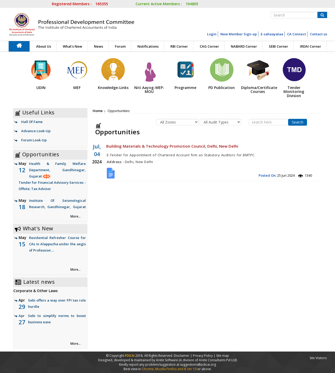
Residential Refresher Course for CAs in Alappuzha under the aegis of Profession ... (57, 244)
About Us (43, 46)
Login (211, 34)
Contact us (318, 34)
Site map (222, 355)
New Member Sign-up (238, 34)
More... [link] (75, 216)
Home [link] (98, 110)
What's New (72, 46)
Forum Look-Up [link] (34, 140)
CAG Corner (209, 46)
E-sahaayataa (272, 34)
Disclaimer (181, 355)
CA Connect (296, 34)
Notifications (148, 46)
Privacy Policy (203, 355)
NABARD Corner (244, 46)
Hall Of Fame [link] (32, 121)
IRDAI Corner (310, 46)
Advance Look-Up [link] (36, 131)
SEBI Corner (278, 46)
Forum (120, 46)
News (98, 46)
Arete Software (167, 360)
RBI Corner (179, 46)
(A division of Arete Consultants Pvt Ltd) (208, 360)
